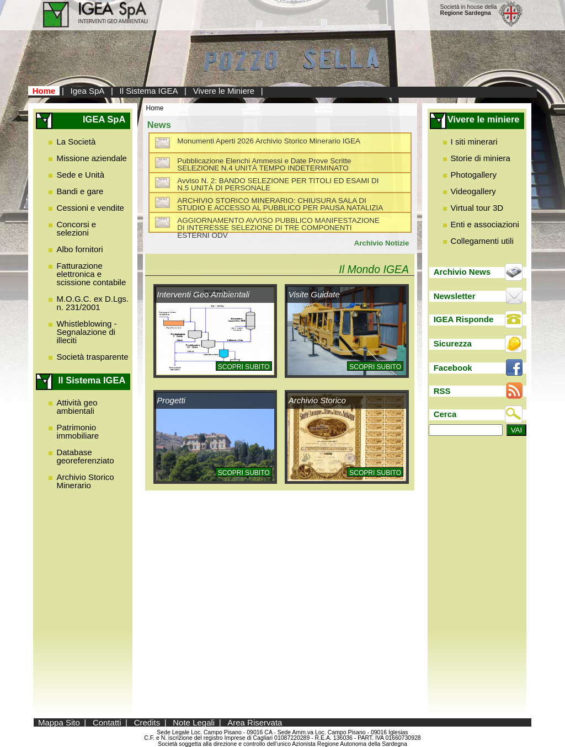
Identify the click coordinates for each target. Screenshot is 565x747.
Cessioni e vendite (90, 207)
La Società (75, 141)
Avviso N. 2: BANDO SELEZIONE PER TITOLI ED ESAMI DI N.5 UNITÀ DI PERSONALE (278, 185)
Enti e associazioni (485, 224)
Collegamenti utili (482, 241)
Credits (147, 722)
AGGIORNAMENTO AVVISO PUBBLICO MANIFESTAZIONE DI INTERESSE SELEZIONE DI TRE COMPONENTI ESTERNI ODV (278, 227)
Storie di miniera (480, 158)
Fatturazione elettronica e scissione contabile (91, 274)
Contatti (107, 722)
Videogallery (473, 191)
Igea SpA (88, 90)
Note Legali (194, 722)
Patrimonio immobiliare (77, 431)
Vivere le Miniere (223, 90)
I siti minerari (474, 141)
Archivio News (462, 271)
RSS (442, 391)
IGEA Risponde (464, 319)
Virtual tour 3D (477, 207)
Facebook (453, 367)
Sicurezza (453, 343)
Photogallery (474, 174)
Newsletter (455, 296)
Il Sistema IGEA (149, 90)
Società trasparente (92, 356)
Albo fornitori (79, 249)
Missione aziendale (91, 158)
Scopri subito (244, 367)
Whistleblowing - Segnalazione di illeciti (86, 332)
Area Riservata (254, 722)
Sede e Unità (80, 174)
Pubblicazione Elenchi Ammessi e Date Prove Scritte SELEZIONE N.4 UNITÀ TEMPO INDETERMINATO (264, 165)
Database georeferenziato (85, 456)
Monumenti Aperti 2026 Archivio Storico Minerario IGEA (268, 141)
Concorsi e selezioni (76, 228)
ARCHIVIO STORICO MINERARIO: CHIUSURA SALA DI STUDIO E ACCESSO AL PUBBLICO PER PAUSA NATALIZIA (280, 204)
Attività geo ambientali (76, 406)
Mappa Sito (59, 722)
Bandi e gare (79, 191)
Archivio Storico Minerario (85, 481)
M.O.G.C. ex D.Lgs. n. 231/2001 (92, 303)
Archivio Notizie (381, 243)
